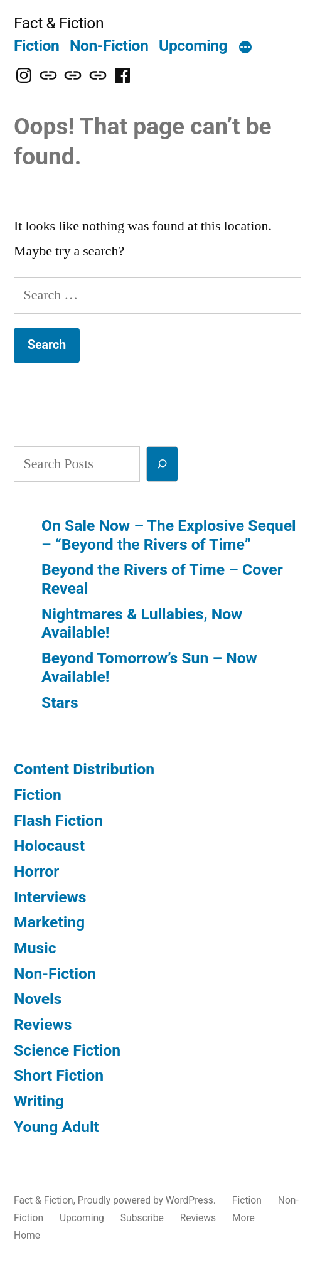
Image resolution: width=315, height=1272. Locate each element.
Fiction (36, 45)
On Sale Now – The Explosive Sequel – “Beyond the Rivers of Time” (168, 534)
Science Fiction (67, 1050)
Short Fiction (59, 1075)
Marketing (49, 922)
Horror (36, 871)
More (243, 1218)
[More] (245, 48)
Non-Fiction (109, 45)
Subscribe (142, 1218)
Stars (59, 702)
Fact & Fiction (59, 23)
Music (35, 948)
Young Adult (56, 1127)
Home (27, 1235)
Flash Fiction (58, 820)
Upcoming (193, 45)
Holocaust (49, 845)
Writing (39, 1101)
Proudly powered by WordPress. (148, 1200)
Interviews (50, 897)
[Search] (162, 464)
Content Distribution (84, 769)
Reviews (43, 1024)
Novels (37, 999)
